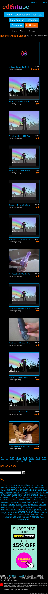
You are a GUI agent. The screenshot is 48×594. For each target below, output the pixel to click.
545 (12, 458)
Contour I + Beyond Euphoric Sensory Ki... (19, 205)
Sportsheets (18, 514)
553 (30, 460)
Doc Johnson (35, 492)
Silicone (8, 514)
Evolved (43, 495)
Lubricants (43, 500)
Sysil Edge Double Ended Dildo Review (19, 239)
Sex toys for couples (15, 509)
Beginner (4, 488)
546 (18, 458)
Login (44, 2)
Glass (22, 497)
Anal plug (8, 485)
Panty (25, 505)
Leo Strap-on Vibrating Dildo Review (19, 412)
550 (44, 458)
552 (23, 460)
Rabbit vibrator (6, 507)
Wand (42, 517)
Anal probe (16, 485)
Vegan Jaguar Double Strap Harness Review (19, 308)
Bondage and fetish (18, 487)
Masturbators (15, 502)
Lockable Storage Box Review (19, 67)
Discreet (24, 492)
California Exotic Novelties (20, 490)
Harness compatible (33, 497)
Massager (5, 502)
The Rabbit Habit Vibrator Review (19, 274)
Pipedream (33, 505)
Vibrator (25, 517)
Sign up (34, 2)
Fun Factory (5, 497)
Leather (21, 500)
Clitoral (38, 490)
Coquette (8, 493)
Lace (15, 500)
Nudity (12, 504)
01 (2, 458)
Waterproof (23, 519)
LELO (27, 500)
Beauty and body (37, 485)
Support (32, 31)
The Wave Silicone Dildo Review (19, 136)
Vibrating (17, 517)
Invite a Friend (18, 31)
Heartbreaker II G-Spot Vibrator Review (19, 343)
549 (38, 458)
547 (25, 458)
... (7, 458)
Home (2, 575)
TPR (41, 514)
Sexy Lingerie (40, 512)
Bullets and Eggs (36, 487)
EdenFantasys (31, 495)
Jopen (44, 497)
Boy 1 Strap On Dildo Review (19, 170)
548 (31, 458)
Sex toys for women (23, 512)
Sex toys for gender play (33, 510)
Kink (7, 500)
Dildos (16, 492)
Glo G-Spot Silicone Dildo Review (19, 101)
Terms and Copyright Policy (31, 578)
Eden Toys (17, 495)
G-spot (15, 497)
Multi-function (33, 502)
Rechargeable (28, 507)
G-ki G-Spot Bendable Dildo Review (19, 377)
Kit (11, 500)
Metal (24, 502)
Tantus (27, 514)
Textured (34, 514)
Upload (30, 575)
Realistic (16, 507)
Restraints (39, 507)
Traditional (7, 517)
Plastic (42, 504)
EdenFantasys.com (8, 580)
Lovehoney (34, 500)
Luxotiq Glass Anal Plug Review (19, 446)
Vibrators (34, 517)
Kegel (2, 500)
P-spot (18, 505)
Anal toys (25, 485)
